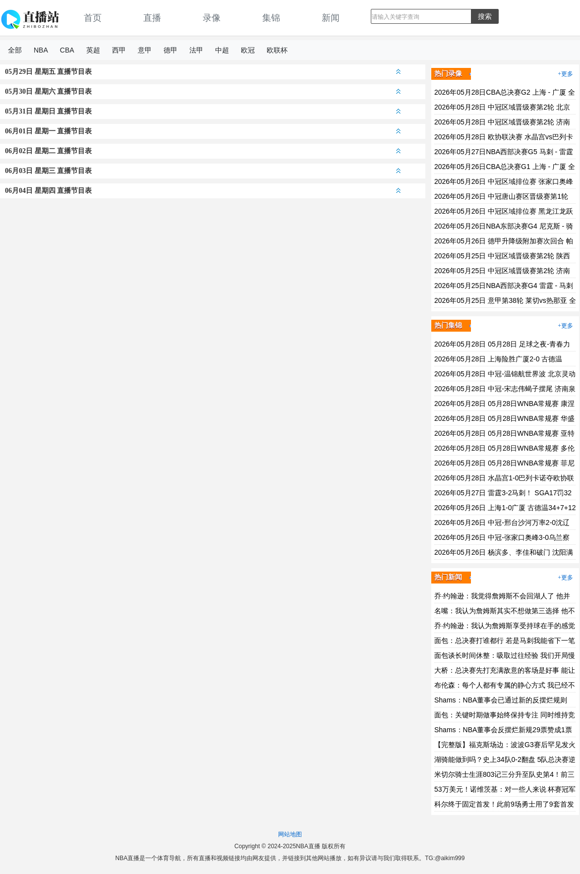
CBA (67, 50)
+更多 (565, 73)
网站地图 (290, 834)
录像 (212, 18)
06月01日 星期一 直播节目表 (203, 131)
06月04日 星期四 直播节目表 (203, 190)
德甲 (170, 50)
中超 (222, 50)
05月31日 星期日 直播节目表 (203, 111)
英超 (93, 50)
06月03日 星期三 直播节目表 (203, 171)
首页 (93, 18)
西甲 (119, 50)
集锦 (271, 18)
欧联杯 (277, 50)
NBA (41, 50)
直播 (152, 18)
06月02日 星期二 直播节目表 (203, 151)
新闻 (331, 18)
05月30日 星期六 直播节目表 (203, 91)
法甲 (196, 50)
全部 (15, 50)
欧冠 (248, 50)
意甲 (145, 50)
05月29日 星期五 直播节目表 (203, 71)
